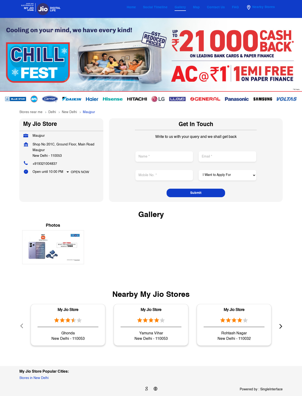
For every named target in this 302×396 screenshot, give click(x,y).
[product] (227, 175)
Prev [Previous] (22, 326)
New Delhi (69, 112)
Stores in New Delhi (34, 378)
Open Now (80, 172)
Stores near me (30, 112)
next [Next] (280, 326)
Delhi (52, 112)
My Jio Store (68, 310)
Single (271, 389)
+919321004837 (45, 164)
